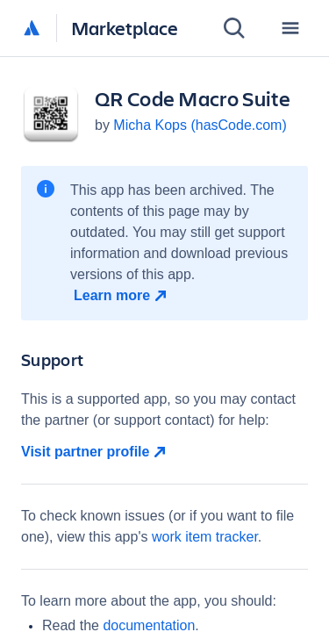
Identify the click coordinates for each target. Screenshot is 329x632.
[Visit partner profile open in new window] (164, 452)
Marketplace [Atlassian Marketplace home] (124, 27)
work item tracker (205, 536)
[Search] (234, 28)
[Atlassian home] (31, 29)
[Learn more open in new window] (122, 295)
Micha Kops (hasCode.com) (199, 125)
